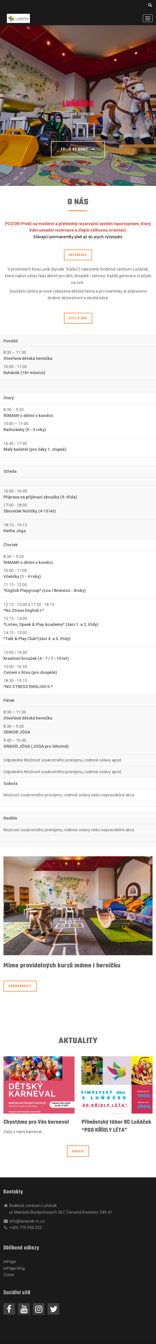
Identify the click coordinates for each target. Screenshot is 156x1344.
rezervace (78, 255)
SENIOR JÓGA (16, 732)
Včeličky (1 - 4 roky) (22, 576)
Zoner (8, 1274)
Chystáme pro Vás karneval (36, 1122)
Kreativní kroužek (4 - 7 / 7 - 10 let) (36, 658)
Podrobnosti (20, 986)
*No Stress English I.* (23, 610)
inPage (9, 1261)
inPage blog (14, 1268)
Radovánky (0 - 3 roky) (24, 429)
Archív (78, 1151)
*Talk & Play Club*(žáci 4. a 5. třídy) (37, 638)
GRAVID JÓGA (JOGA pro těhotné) (36, 746)
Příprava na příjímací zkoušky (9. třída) (40, 497)
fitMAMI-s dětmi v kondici (28, 415)
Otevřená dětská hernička (27, 358)
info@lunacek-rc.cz (27, 1221)
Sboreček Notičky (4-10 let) (29, 511)
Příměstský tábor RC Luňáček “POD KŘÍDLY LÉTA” (116, 1126)
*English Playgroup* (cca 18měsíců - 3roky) (44, 590)
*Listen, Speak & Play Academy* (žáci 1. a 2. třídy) (50, 624)
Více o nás (78, 318)
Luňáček (78, 104)
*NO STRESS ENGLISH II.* (28, 686)
